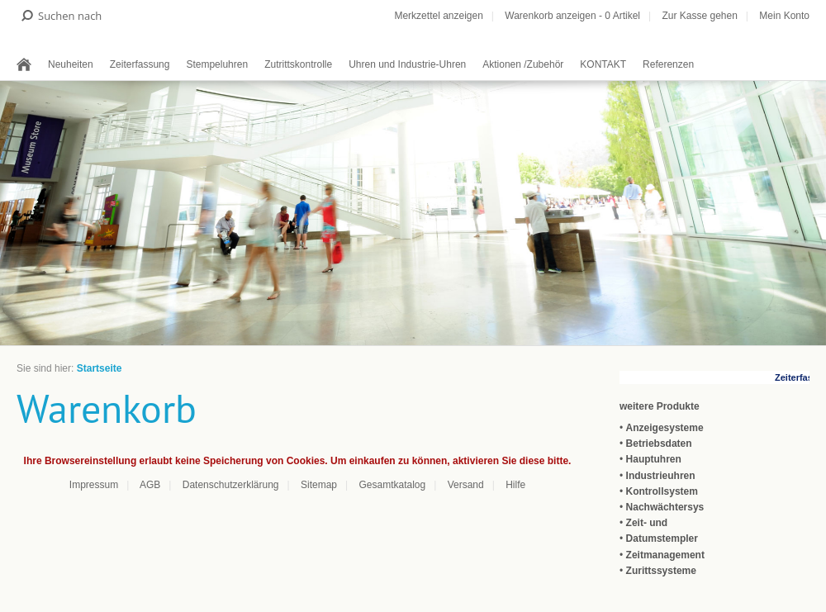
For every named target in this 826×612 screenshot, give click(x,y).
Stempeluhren (217, 64)
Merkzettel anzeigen (438, 15)
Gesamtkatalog (391, 485)
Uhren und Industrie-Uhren (407, 64)
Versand (466, 485)
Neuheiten (70, 64)
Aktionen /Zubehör (522, 64)
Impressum (93, 485)
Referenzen (668, 64)
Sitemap (319, 485)
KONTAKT (603, 64)
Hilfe (515, 485)
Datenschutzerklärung (231, 485)
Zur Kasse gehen (699, 15)
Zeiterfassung (140, 64)
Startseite (99, 368)
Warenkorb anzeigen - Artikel (572, 15)
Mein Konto (784, 15)
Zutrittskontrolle (298, 64)
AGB (150, 485)
